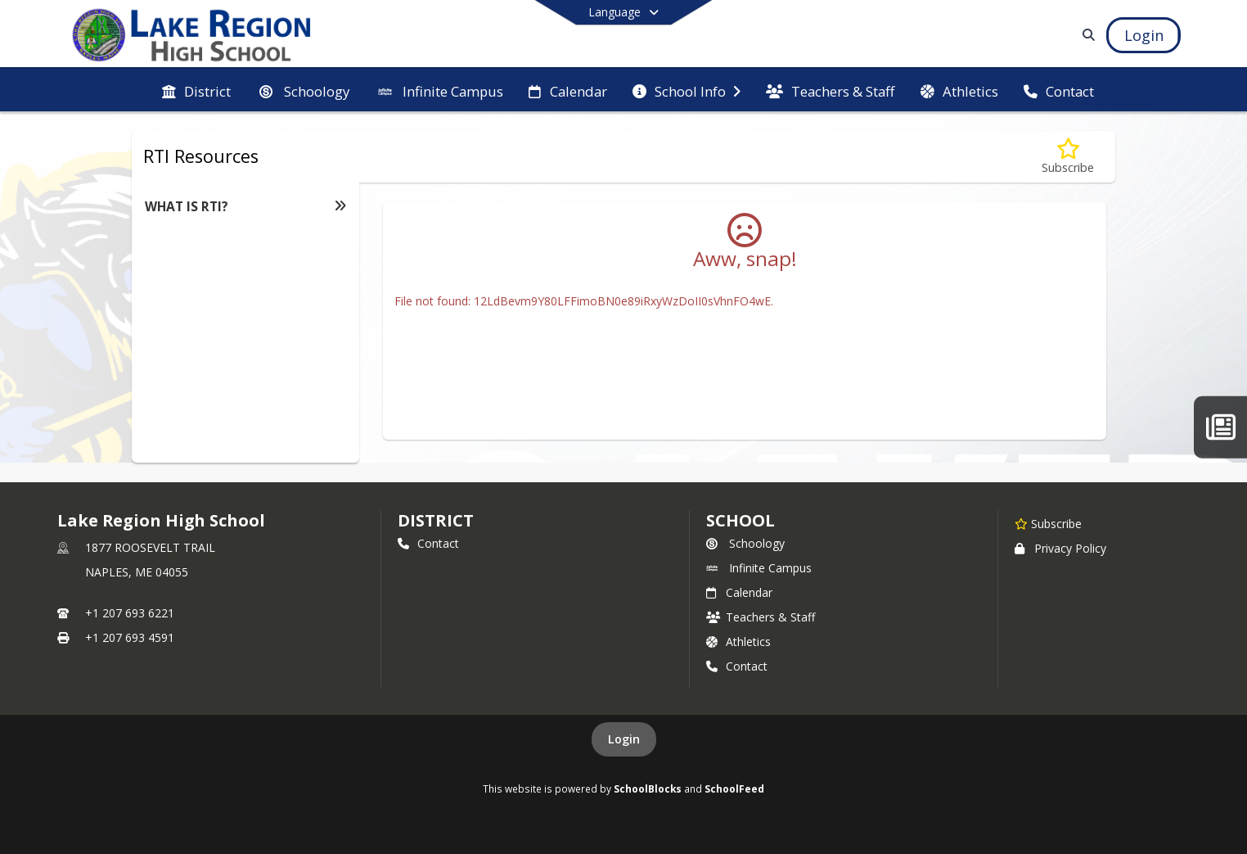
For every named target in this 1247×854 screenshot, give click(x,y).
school (740, 520)
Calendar (739, 592)
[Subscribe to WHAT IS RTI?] (1068, 156)
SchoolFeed (734, 788)
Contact (428, 543)
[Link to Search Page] (1086, 35)
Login (624, 739)
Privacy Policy (1060, 548)
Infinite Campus (759, 568)
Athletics (738, 641)
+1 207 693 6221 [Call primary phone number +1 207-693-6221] (129, 613)
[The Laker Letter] (1220, 427)
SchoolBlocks (648, 788)
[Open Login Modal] (1143, 35)
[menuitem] (196, 90)
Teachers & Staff (760, 617)
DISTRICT (435, 520)
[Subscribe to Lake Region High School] (1048, 523)
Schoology (745, 543)
